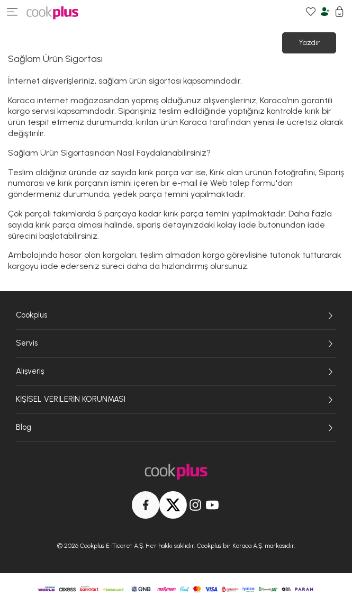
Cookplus (176, 315)
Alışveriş (176, 371)
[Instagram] (195, 504)
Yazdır (309, 42)
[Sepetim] (339, 13)
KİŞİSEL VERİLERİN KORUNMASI (176, 399)
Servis (176, 343)
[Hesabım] (325, 13)
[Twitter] (173, 505)
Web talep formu (243, 183)
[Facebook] (145, 505)
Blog (176, 428)
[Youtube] (212, 504)
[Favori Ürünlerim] (311, 13)
